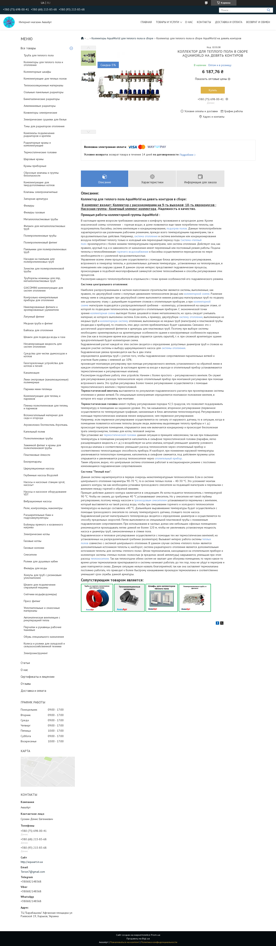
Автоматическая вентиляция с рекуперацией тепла (42, 619)
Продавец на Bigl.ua (138, 938)
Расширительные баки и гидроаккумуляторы (38, 516)
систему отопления (191, 317)
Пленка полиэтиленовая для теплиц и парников (46, 407)
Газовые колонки (34, 548)
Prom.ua (155, 934)
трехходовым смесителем (150, 500)
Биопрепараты (33, 461)
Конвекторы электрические (40, 112)
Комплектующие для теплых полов (45, 78)
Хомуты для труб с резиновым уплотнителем (42, 576)
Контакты (204, 22)
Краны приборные (35, 166)
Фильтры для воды (35, 568)
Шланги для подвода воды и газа (44, 337)
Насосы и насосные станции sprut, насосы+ (44, 483)
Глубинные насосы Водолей (41, 475)
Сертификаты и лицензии (37, 677)
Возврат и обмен (258, 22)
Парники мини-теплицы (38, 389)
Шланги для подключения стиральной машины (39, 586)
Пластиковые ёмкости (37, 455)
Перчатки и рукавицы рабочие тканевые (42, 628)
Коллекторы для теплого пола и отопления (43, 63)
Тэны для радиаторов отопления (44, 126)
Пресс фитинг (32, 601)
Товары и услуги (167, 22)
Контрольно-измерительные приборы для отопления (41, 298)
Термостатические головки (40, 152)
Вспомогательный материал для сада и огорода (43, 416)
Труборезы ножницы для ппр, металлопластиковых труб (42, 279)
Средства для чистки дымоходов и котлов (45, 355)
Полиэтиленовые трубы (38, 438)
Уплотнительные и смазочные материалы (42, 609)
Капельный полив (34, 431)
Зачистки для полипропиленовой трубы (44, 270)
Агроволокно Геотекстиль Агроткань (45, 425)
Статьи (25, 663)
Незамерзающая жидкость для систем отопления (43, 345)
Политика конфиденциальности (159, 942)
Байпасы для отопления (38, 330)
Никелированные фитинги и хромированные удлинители (41, 308)
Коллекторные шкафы (37, 72)
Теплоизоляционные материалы (43, 85)
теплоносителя (100, 558)
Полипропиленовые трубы (40, 235)
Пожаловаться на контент (124, 942)
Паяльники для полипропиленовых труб (45, 250)
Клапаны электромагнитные (41, 192)
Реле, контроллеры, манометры (43, 508)
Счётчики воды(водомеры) (40, 594)
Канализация (31, 372)
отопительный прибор (168, 458)
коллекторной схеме (197, 293)
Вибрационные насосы (38, 501)
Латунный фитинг (34, 316)
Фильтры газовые (34, 212)
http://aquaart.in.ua (32, 862)
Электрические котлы (37, 534)
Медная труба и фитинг (38, 323)
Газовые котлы (32, 541)
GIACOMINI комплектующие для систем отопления (43, 289)
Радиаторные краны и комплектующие (37, 144)
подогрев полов (177, 228)
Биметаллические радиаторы (42, 99)
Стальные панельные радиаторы (43, 92)
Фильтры (29, 205)
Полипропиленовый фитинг (40, 242)
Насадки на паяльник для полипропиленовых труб (39, 260)
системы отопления (173, 348)
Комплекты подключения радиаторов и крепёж (39, 134)
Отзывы (26, 684)
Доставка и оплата (228, 22)
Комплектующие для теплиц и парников (42, 397)
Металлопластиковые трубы (41, 219)
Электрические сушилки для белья (45, 119)
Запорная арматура (36, 199)
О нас (189, 22)
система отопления (146, 236)
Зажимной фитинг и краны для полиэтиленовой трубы (42, 446)
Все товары (28, 48)
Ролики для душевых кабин (41, 561)
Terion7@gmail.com (33, 871)
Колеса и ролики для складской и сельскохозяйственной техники (44, 645)
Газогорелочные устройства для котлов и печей (43, 364)
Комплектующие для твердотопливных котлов (39, 184)
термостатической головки (120, 435)
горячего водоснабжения (132, 251)
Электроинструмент (36, 653)
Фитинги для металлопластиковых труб (44, 227)
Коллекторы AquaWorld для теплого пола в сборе (122, 38)
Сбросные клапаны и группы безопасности (41, 174)
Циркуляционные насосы (39, 468)
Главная (146, 22)
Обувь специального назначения (44, 636)
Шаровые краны (34, 159)
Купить (213, 90)
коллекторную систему (114, 321)
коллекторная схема (102, 313)
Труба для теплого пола (39, 55)
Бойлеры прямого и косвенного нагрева (43, 526)
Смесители (30, 554)
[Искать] (268, 10)
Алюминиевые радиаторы (40, 106)
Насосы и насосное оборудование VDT (45, 493)
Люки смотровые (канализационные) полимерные (46, 381)
